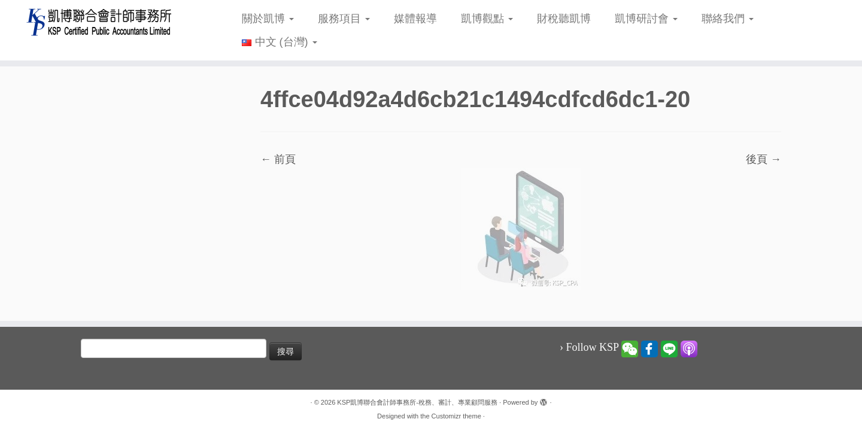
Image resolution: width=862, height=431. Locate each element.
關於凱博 (268, 19)
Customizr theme (456, 416)
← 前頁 (278, 159)
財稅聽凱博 (564, 19)
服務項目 (344, 19)
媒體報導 (415, 19)
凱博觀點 (487, 19)
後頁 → (763, 159)
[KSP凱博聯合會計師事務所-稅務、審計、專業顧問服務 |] (99, 22)
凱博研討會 (646, 19)
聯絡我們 (728, 19)
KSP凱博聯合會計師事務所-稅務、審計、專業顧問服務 (417, 402)
